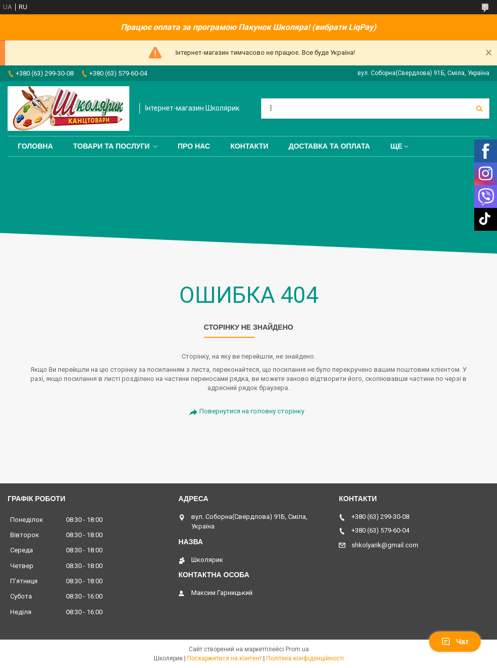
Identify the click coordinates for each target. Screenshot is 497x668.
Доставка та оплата (329, 146)
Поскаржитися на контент (224, 658)
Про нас (194, 146)
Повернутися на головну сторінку (251, 411)
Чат (455, 641)
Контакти (249, 146)
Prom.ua (297, 649)
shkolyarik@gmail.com (384, 545)
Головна (35, 146)
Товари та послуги (111, 146)
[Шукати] (479, 108)
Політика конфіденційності (305, 658)
